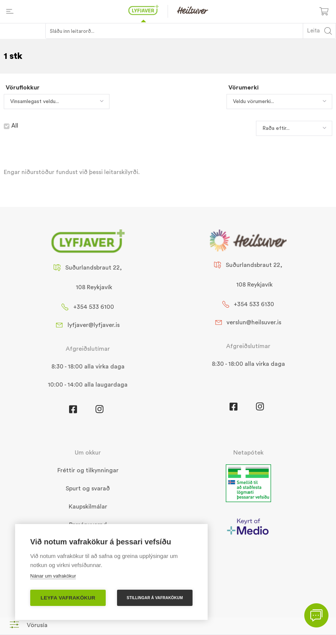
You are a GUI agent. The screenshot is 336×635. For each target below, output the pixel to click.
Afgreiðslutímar (88, 349)
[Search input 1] (174, 31)
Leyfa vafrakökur (68, 598)
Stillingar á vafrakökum (155, 598)
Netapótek (248, 453)
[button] (29, 625)
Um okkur (88, 453)
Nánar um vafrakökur (53, 576)
